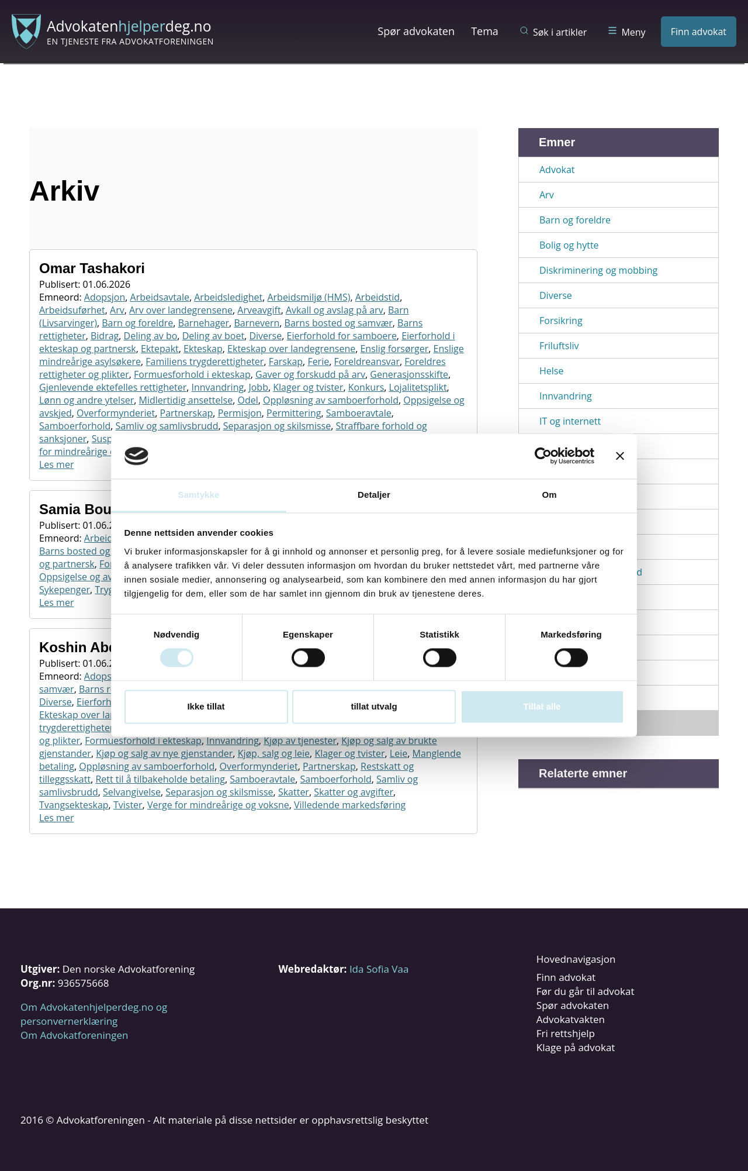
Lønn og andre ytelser (86, 400)
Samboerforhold (74, 425)
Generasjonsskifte (409, 374)
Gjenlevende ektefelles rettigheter (112, 387)
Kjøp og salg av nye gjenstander (164, 753)
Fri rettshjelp (565, 1033)
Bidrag (105, 335)
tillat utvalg (374, 706)
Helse (551, 370)
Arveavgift (258, 310)
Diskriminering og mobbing (598, 270)
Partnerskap (186, 413)
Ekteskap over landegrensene (291, 348)
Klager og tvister (308, 387)
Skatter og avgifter (353, 792)
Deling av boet (213, 335)
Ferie (318, 361)
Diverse (265, 335)
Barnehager (203, 322)
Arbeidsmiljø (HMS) (308, 297)
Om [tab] (549, 495)
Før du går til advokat (585, 991)
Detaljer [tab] (374, 495)
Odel (247, 400)
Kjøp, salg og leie (274, 753)
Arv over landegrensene (181, 310)
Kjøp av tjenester (300, 740)
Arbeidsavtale (159, 297)
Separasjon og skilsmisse (277, 425)
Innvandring (217, 387)
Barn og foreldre (137, 322)
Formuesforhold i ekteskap (192, 374)
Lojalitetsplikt (418, 387)
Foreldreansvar (367, 361)
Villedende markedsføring (350, 804)
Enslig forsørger (394, 348)
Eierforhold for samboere (341, 335)
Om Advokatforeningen (74, 1035)
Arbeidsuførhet (72, 310)
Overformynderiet (116, 413)
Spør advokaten (416, 31)
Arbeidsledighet (228, 297)
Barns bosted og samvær (339, 322)
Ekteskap (203, 348)
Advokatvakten (570, 1019)
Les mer (56, 464)
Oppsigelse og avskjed (87, 576)
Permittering (293, 413)
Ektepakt (160, 348)
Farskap (286, 361)
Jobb (258, 387)
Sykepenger (64, 589)
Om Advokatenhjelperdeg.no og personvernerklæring (93, 1014)
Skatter (293, 792)
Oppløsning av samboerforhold (331, 400)
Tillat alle (542, 706)
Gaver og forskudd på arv (310, 374)
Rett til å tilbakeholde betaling (160, 779)
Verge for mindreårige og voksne (218, 804)
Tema (484, 31)
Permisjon (240, 413)
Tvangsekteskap (74, 804)
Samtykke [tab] (199, 495)
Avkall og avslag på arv (334, 310)
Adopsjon (104, 297)
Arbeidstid (377, 297)
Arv (117, 310)
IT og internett (570, 421)
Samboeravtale (359, 413)
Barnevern (256, 322)
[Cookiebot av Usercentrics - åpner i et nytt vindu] (543, 456)
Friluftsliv (559, 345)
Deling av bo (151, 335)
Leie (398, 753)
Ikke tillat (205, 706)
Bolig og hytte (569, 245)
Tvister (128, 804)
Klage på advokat (575, 1047)
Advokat (557, 169)
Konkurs (366, 387)
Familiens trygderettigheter (205, 361)
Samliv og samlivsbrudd (167, 425)
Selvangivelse (132, 792)
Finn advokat (698, 31)
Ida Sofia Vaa (378, 969)
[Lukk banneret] (620, 456)
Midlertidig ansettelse (186, 400)
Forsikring (561, 320)
